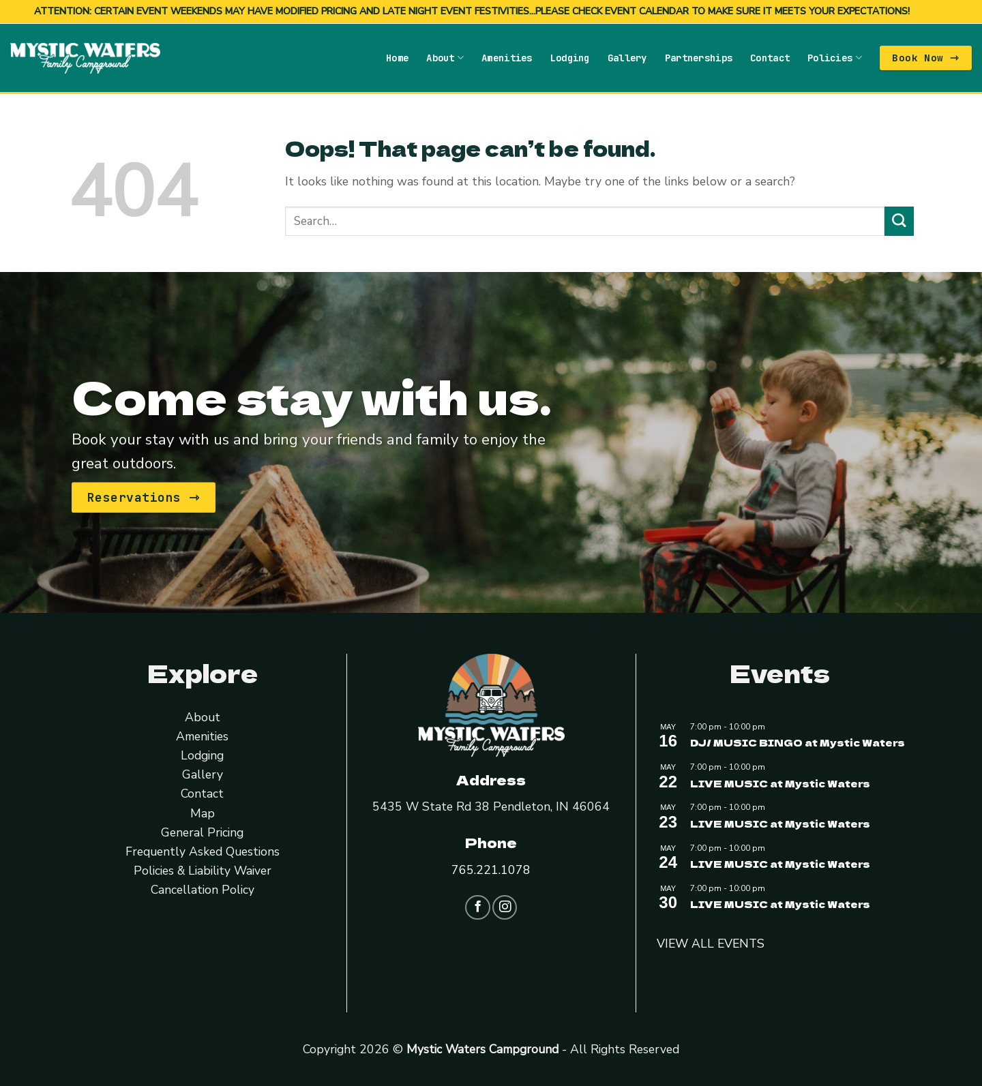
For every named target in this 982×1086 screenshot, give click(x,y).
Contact (770, 58)
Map (202, 812)
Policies (834, 57)
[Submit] (899, 221)
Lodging (570, 58)
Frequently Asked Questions (202, 851)
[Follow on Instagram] (504, 907)
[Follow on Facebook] (477, 907)
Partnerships (698, 58)
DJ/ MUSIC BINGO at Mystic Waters (797, 742)
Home (397, 58)
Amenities (507, 58)
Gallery (627, 58)
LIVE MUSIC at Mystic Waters (780, 782)
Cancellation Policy (202, 889)
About (445, 57)
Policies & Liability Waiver (202, 870)
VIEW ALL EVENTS (710, 943)
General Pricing (202, 832)
